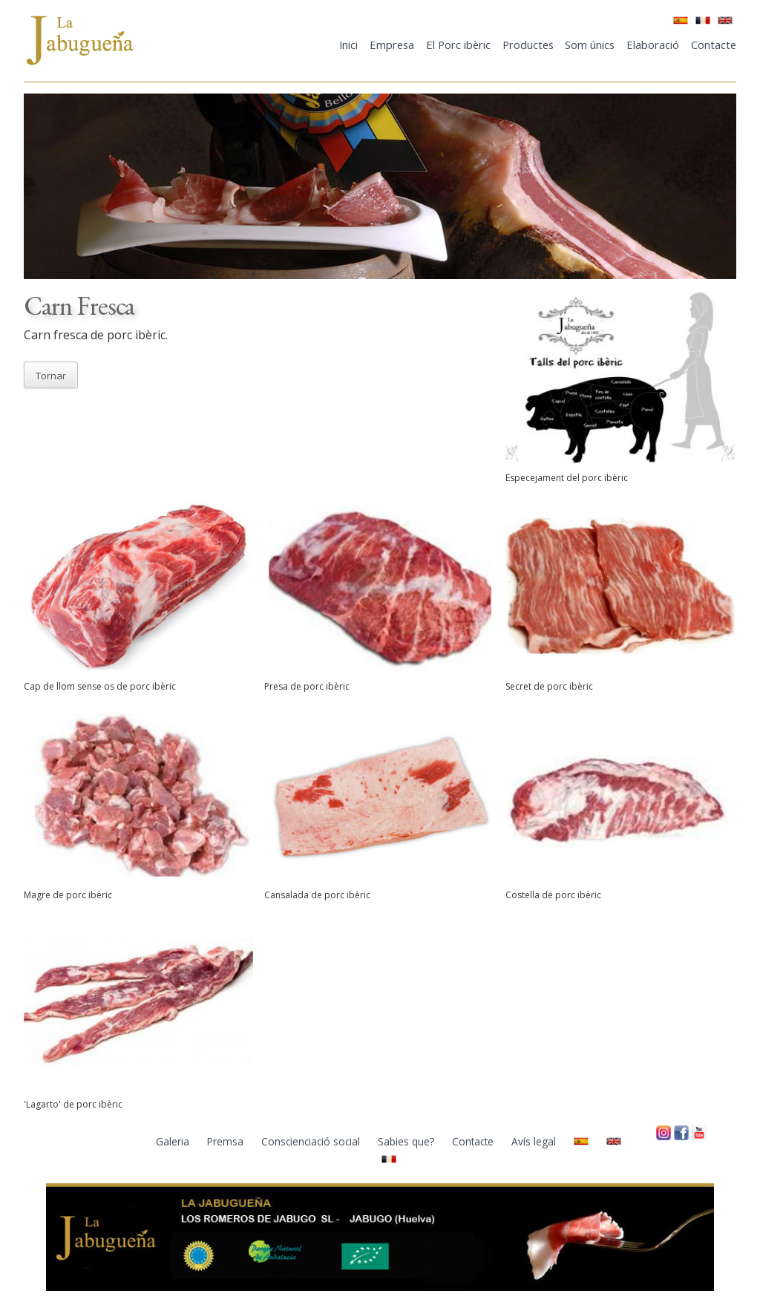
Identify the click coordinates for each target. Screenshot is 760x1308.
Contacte (713, 44)
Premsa (226, 1141)
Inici (348, 44)
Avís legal (535, 1141)
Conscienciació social (312, 1141)
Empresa (392, 44)
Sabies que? (407, 1141)
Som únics (590, 44)
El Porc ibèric (458, 44)
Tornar (51, 375)
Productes (528, 44)
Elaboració (652, 44)
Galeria (174, 1141)
